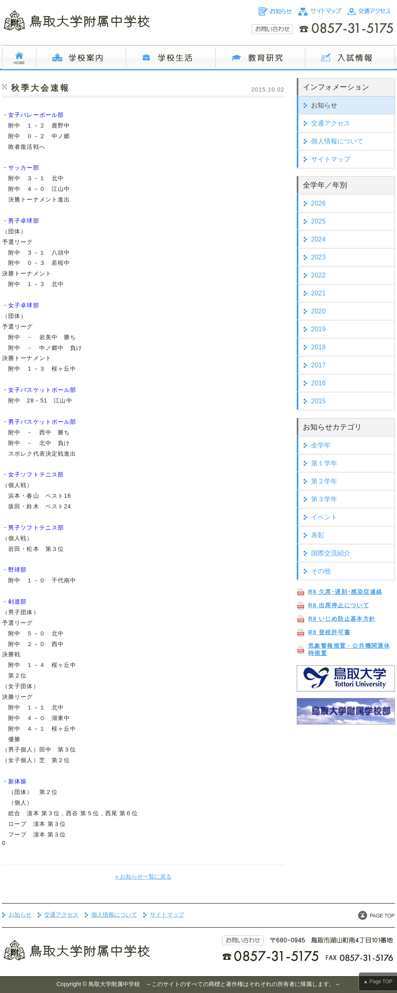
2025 (318, 221)
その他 (321, 571)
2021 (318, 293)
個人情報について (337, 141)
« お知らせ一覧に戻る (143, 876)
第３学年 (324, 499)
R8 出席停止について (338, 605)
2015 (318, 401)
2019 (318, 329)
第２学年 (324, 481)
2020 (318, 311)
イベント (324, 517)
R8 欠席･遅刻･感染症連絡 (345, 591)
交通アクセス (330, 123)
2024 (318, 239)
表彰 (317, 535)
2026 (318, 203)
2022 (318, 275)
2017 (318, 365)
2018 (318, 347)
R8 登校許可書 (329, 632)
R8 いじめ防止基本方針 (342, 618)
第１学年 (324, 463)
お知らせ (324, 105)
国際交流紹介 (330, 553)
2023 (318, 257)
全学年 (321, 445)
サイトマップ (330, 159)
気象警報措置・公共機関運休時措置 (349, 649)
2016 (318, 383)
